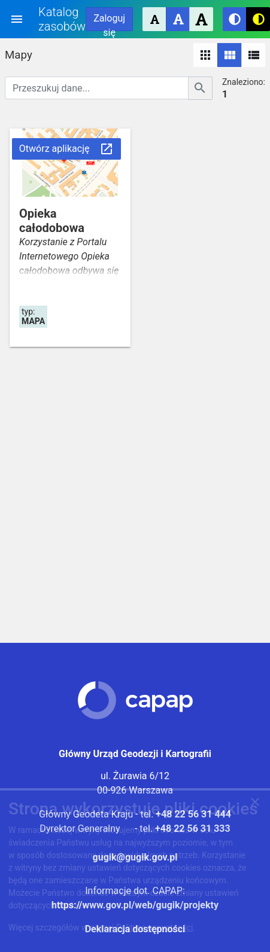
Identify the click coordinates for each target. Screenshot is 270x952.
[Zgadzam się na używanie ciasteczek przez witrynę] (255, 804)
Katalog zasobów (62, 19)
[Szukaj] (200, 88)
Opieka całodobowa (51, 220)
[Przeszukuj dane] (97, 88)
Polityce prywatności (154, 927)
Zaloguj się (109, 22)
